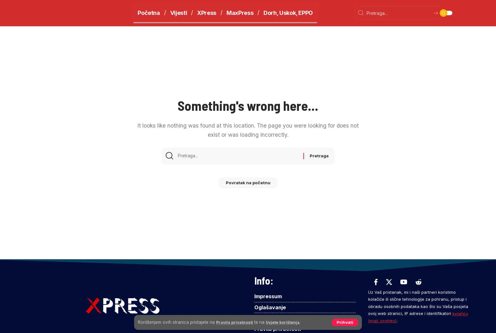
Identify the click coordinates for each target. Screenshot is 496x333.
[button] (344, 322)
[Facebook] (376, 282)
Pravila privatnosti (236, 321)
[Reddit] (418, 282)
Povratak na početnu (248, 185)
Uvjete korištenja (289, 321)
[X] (389, 282)
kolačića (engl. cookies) (393, 320)
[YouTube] (404, 282)
